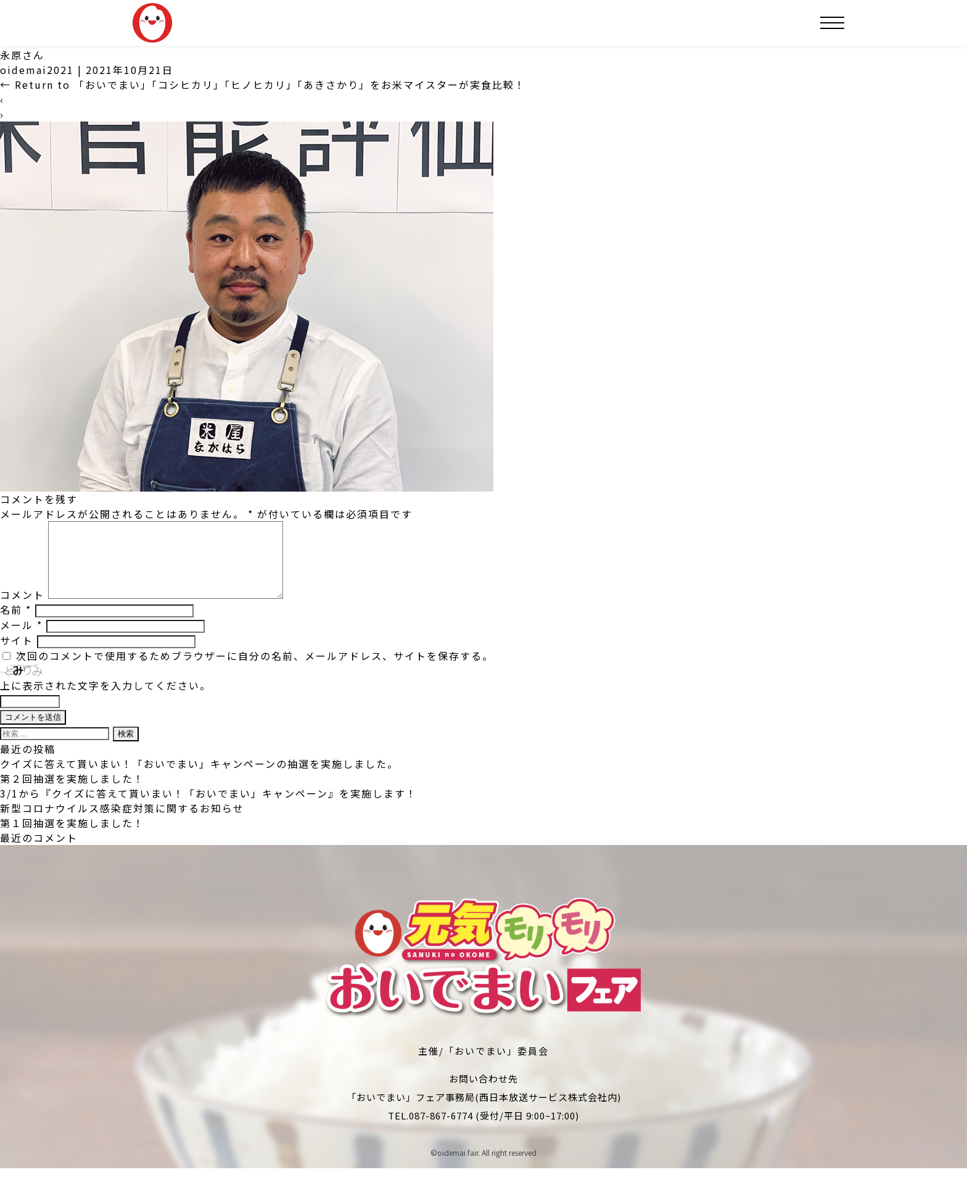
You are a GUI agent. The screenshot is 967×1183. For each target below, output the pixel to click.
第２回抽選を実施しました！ (72, 793)
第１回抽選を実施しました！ (72, 837)
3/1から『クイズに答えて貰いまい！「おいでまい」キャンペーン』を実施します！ (208, 808)
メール (21, 639)
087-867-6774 (441, 1130)
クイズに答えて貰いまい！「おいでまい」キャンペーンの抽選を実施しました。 (199, 778)
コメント (22, 609)
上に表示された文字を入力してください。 (105, 700)
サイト (16, 655)
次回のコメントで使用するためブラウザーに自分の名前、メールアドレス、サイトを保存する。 (254, 670)
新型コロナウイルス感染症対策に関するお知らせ (122, 822)
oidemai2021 (37, 69)
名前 (15, 624)
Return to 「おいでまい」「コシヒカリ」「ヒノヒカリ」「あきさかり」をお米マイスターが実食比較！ (262, 84)
